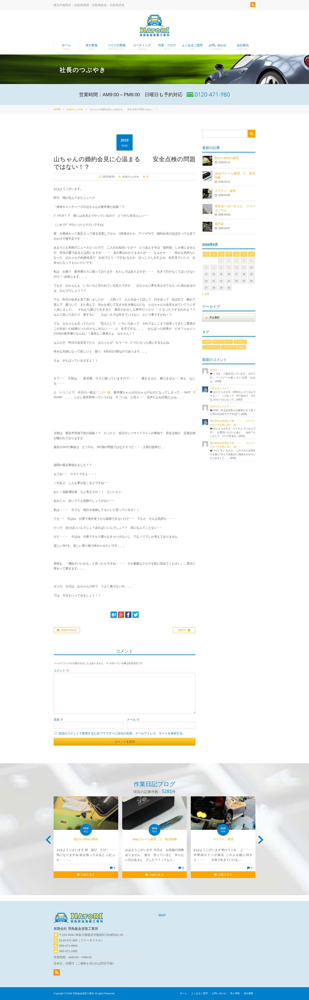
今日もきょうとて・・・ (223, 388)
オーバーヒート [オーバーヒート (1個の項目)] (222, 341)
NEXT (182, 630)
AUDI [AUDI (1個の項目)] (207, 341)
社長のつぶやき (75, 109)
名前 (58, 719)
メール (133, 719)
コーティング (141, 48)
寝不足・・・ (224, 224)
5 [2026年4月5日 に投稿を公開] (251, 260)
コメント (61, 670)
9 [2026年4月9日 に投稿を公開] (228, 267)
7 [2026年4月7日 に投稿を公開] (213, 267)
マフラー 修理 (225, 190)
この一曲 (105, 392)
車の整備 (91, 48)
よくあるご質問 (192, 48)
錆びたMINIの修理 (227, 158)
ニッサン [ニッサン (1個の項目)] (240, 341)
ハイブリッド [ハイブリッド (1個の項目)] (211, 347)
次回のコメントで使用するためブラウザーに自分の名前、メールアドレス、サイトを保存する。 (121, 733)
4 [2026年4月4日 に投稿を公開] (243, 260)
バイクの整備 (116, 48)
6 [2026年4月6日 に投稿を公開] (206, 267)
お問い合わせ (217, 48)
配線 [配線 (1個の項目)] (241, 347)
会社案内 (242, 48)
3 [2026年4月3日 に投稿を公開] (236, 260)
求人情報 (235, 993)
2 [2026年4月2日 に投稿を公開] (228, 260)
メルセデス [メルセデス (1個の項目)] (229, 347)
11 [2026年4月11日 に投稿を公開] (244, 267)
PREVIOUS (69, 630)
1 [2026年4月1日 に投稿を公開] (221, 260)
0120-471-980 (68, 940)
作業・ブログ (167, 48)
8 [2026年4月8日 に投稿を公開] (221, 267)
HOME (57, 109)
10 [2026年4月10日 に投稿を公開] (236, 267)
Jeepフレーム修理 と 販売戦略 (156, 839)
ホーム (66, 48)
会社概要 (248, 993)
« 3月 (205, 294)
